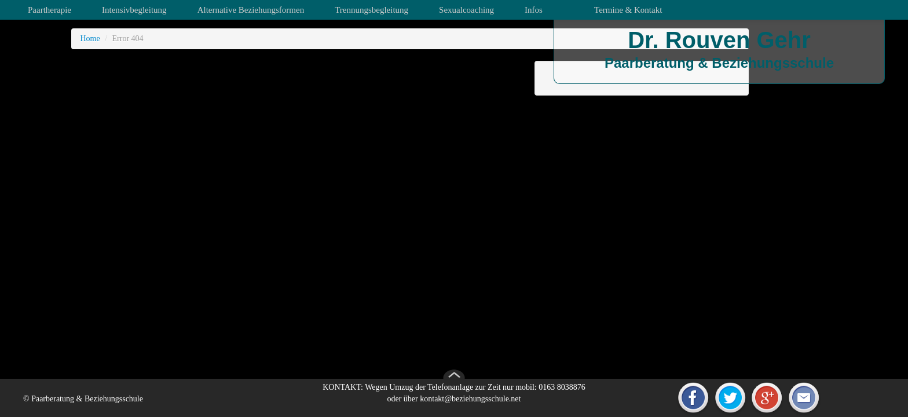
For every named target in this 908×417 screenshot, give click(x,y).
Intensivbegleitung (134, 9)
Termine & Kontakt (628, 9)
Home (90, 38)
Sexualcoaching (466, 9)
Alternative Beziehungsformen (251, 9)
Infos (534, 9)
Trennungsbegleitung (371, 9)
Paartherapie (49, 9)
